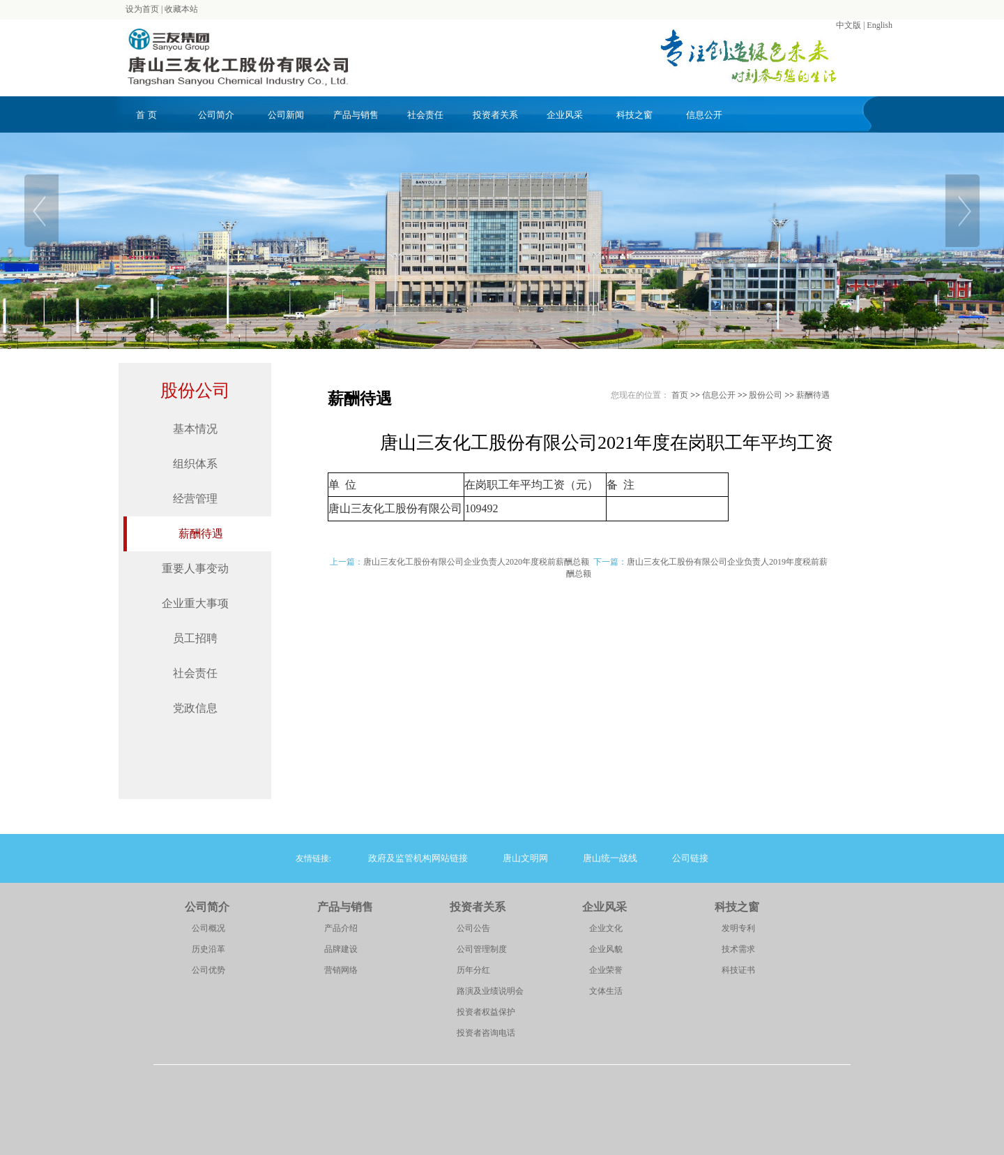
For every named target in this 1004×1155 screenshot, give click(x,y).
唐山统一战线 (610, 858)
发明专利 (738, 928)
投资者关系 (495, 115)
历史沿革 (208, 949)
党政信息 (195, 708)
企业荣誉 (606, 970)
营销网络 (341, 970)
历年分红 (473, 970)
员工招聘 (195, 638)
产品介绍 (341, 928)
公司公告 (473, 928)
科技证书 (738, 970)
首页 (679, 395)
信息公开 (704, 115)
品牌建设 (341, 949)
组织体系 (195, 464)
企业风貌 (606, 949)
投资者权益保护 (486, 1012)
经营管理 (195, 499)
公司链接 (690, 858)
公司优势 (208, 970)
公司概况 (208, 928)
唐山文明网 (525, 858)
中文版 (848, 25)
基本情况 (195, 429)
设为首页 (142, 9)
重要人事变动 (195, 568)
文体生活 (606, 991)
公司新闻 (286, 115)
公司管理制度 (482, 949)
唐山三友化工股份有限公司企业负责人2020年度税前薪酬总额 (476, 562)
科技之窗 (634, 115)
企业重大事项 (195, 603)
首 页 (146, 115)
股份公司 (195, 390)
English (879, 25)
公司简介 (216, 115)
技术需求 (738, 949)
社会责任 (425, 115)
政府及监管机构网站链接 (418, 858)
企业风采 (565, 115)
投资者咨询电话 (486, 1033)
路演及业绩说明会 (490, 991)
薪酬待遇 (200, 533)
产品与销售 (356, 115)
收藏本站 (181, 9)
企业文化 (606, 928)
